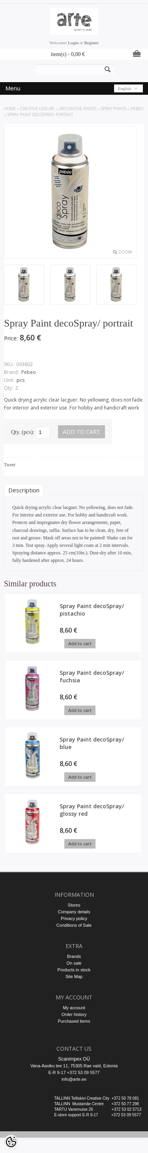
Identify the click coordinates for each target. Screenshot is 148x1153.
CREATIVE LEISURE (37, 108)
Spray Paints (113, 108)
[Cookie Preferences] (11, 1142)
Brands (74, 956)
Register (91, 42)
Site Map (74, 976)
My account (74, 1007)
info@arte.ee (74, 1079)
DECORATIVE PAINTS (77, 108)
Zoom (125, 252)
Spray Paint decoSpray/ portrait (40, 114)
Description (23, 490)
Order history (74, 1014)
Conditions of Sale (74, 925)
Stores (74, 905)
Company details (74, 911)
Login (73, 42)
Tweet (9, 465)
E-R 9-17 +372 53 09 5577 (74, 1072)
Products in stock (74, 969)
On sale (74, 963)
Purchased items (74, 1021)
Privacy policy (74, 918)
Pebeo (137, 108)
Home (10, 108)
